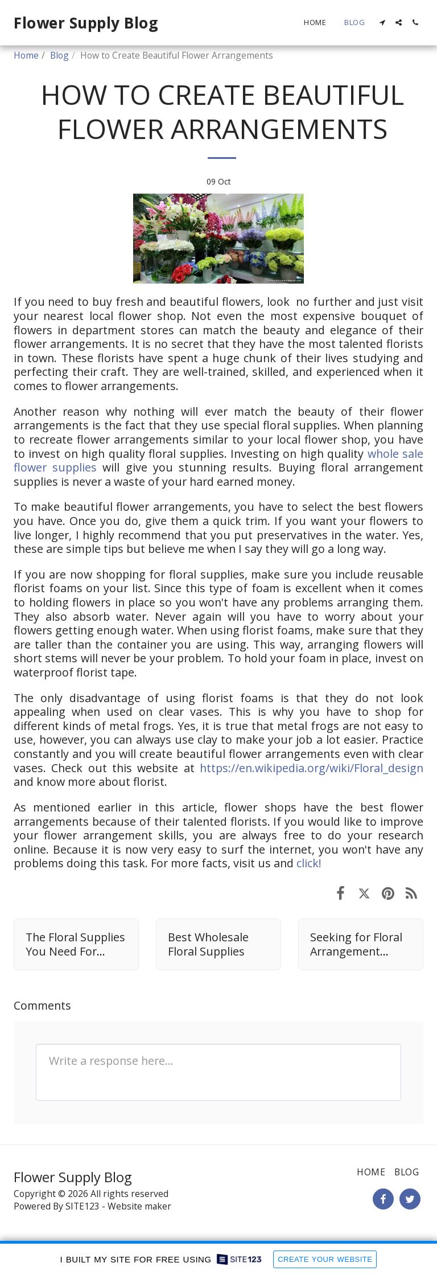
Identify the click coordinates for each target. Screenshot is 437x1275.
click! (308, 863)
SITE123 (82, 1206)
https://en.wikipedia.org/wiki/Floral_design (311, 768)
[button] (382, 22)
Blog (59, 55)
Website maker (139, 1206)
